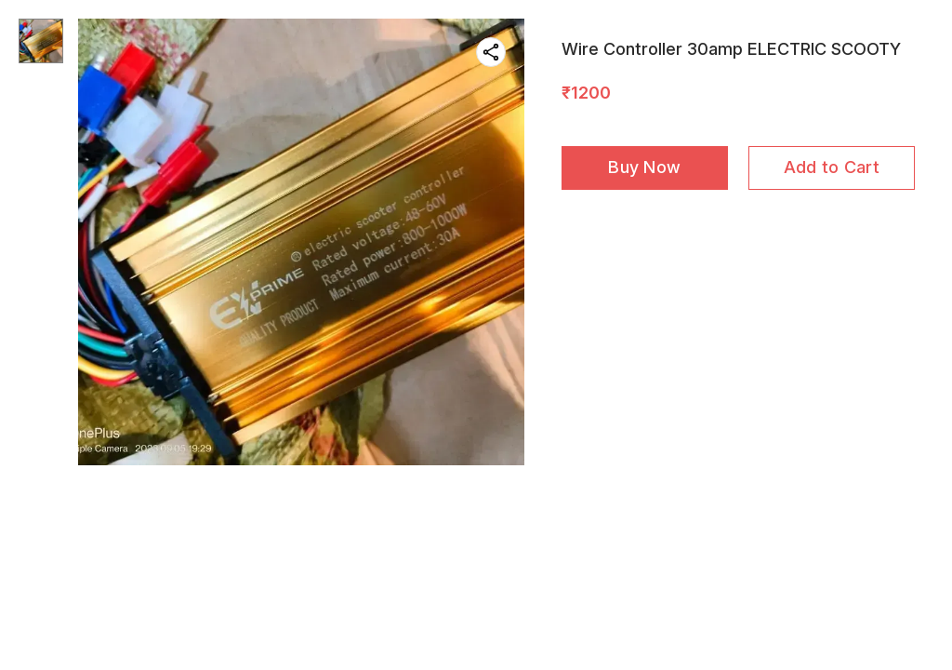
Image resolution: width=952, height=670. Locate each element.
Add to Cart (831, 167)
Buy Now (644, 167)
